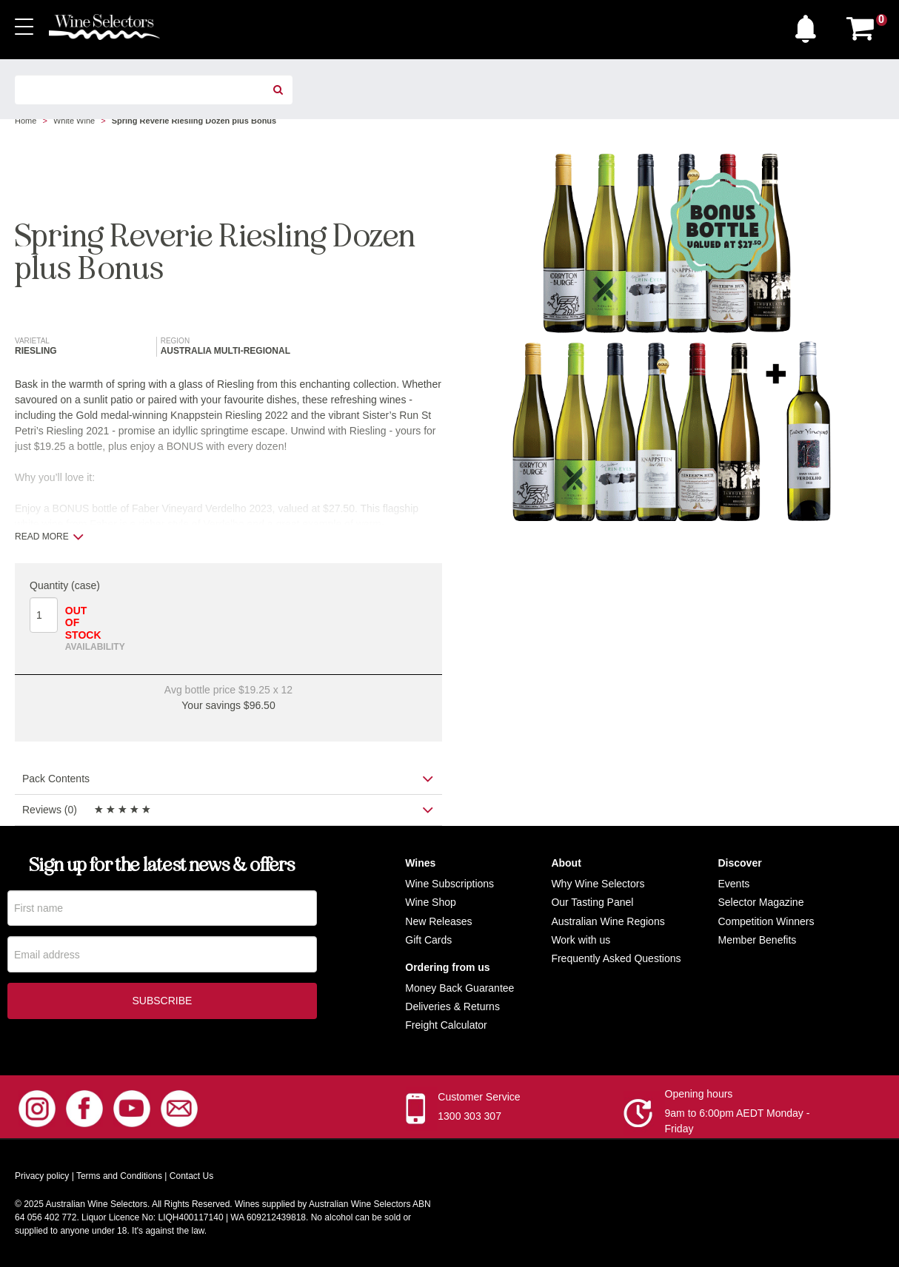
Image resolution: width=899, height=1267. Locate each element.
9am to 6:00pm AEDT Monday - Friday (737, 1121)
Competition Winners (766, 921)
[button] (809, 25)
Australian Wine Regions (607, 921)
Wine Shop (430, 902)
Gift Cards (428, 940)
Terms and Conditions (119, 1176)
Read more (49, 536)
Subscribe (162, 1001)
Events (733, 884)
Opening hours (699, 1094)
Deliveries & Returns (452, 1006)
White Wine (74, 120)
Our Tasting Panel (592, 902)
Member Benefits (757, 940)
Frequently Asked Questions (616, 958)
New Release (436, 921)
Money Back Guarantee (459, 988)
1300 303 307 (469, 1116)
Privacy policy (42, 1176)
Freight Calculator (446, 1025)
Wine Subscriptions (449, 884)
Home (25, 120)
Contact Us (191, 1176)
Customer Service (479, 1097)
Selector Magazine (760, 902)
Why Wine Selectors (597, 884)
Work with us (580, 940)
